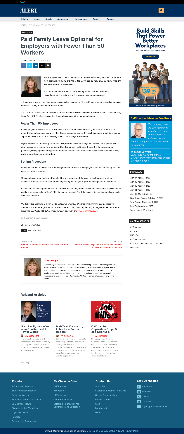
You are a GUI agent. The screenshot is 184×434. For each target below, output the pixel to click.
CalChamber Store (138, 239)
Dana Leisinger (29, 61)
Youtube (146, 401)
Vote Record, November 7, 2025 (144, 202)
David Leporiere (32, 336)
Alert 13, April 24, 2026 (140, 182)
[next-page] (28, 362)
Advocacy (134, 231)
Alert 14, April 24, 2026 (140, 177)
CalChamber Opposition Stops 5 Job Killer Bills (104, 329)
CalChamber (135, 227)
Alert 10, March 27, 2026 (141, 194)
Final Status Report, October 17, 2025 (146, 198)
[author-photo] (22, 335)
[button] (161, 10)
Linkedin (146, 391)
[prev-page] (23, 362)
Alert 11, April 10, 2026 (140, 190)
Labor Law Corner (46, 25)
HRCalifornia (135, 235)
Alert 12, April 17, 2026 (140, 186)
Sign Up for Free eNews (154, 406)
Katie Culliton (67, 336)
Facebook (147, 386)
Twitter (145, 396)
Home (23, 25)
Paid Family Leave (34, 230)
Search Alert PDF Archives (141, 210)
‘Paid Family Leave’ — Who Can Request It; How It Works (35, 329)
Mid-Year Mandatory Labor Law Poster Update (69, 329)
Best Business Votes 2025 (141, 206)
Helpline (32, 25)
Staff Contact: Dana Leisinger (34, 218)
